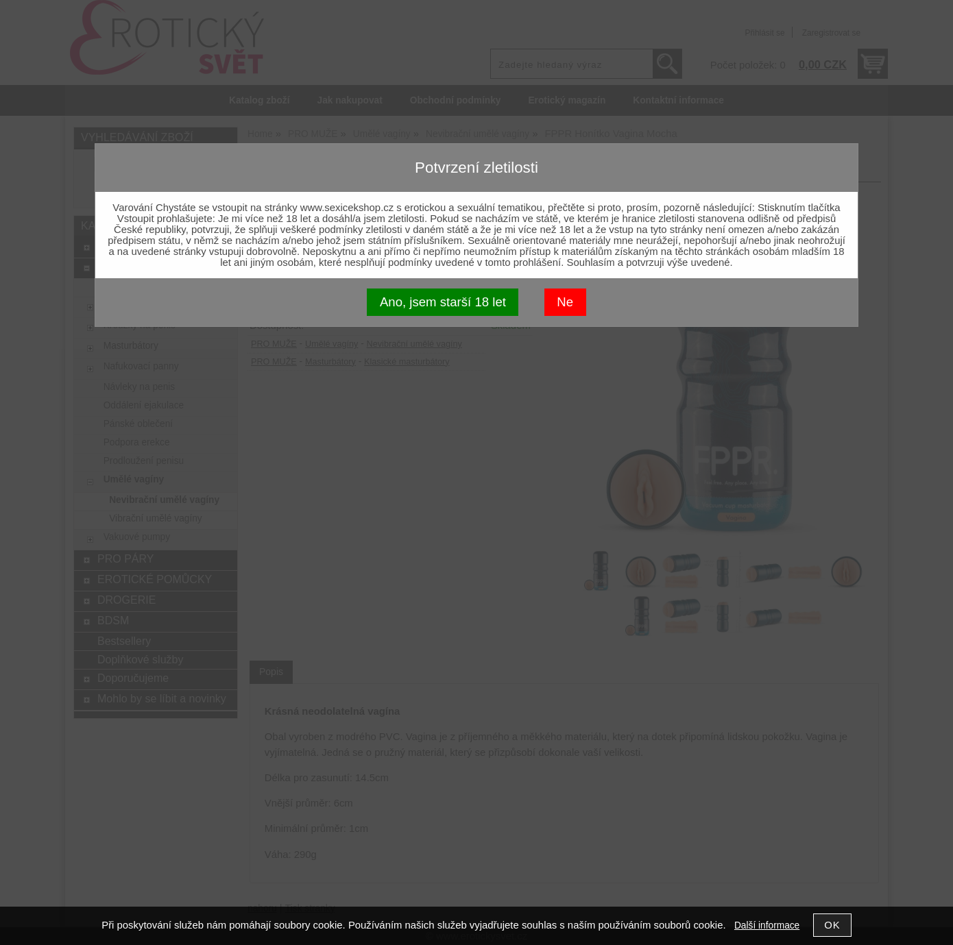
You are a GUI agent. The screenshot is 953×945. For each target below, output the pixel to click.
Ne (565, 302)
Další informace (766, 925)
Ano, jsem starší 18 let (443, 302)
